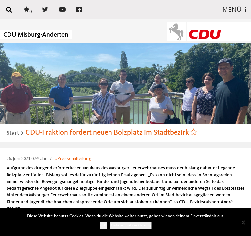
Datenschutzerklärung (131, 225)
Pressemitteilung (74, 158)
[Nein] (243, 222)
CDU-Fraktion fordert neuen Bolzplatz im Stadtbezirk (107, 132)
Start (13, 133)
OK (103, 225)
